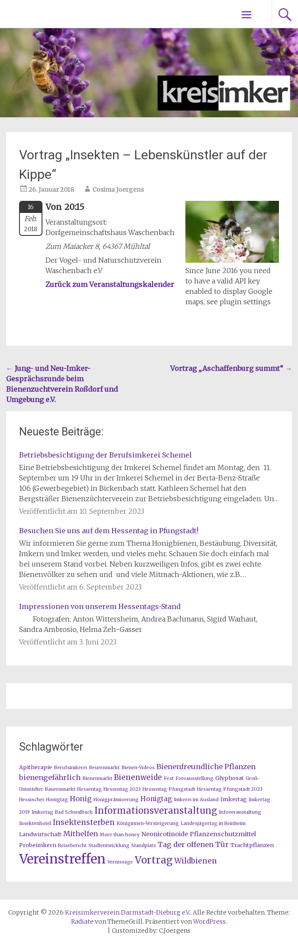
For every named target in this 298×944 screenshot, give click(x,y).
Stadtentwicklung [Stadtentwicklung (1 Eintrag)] (109, 845)
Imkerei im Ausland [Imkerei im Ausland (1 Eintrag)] (196, 799)
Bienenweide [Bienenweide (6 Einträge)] (138, 777)
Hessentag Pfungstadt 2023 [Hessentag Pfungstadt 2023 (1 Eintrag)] (229, 789)
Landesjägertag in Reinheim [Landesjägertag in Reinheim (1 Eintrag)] (213, 823)
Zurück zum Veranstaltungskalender (109, 284)
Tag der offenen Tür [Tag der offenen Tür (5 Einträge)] (193, 844)
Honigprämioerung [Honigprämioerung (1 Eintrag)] (116, 799)
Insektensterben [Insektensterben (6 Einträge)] (84, 822)
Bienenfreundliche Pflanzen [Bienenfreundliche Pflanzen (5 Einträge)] (206, 766)
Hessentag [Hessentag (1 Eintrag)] (89, 789)
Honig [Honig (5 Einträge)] (81, 798)
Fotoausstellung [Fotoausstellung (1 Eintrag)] (194, 778)
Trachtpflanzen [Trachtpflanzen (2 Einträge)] (252, 844)
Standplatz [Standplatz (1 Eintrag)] (143, 845)
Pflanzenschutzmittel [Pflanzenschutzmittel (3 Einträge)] (223, 834)
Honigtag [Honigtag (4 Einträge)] (156, 799)
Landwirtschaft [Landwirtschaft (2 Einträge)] (40, 834)
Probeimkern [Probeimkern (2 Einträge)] (37, 844)
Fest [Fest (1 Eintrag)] (169, 778)
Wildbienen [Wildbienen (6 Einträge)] (195, 861)
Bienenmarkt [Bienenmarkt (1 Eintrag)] (97, 778)
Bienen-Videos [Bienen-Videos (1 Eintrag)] (138, 767)
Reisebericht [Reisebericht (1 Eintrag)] (72, 845)
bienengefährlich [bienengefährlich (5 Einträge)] (50, 777)
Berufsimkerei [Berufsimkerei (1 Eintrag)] (70, 767)
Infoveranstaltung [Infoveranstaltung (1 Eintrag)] (240, 812)
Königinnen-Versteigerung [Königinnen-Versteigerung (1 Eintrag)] (148, 823)
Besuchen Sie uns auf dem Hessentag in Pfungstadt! (108, 530)
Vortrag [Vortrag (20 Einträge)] (153, 860)
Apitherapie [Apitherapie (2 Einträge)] (35, 767)
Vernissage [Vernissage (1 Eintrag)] (120, 862)
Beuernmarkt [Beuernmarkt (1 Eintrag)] (104, 767)
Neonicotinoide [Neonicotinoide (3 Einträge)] (164, 834)
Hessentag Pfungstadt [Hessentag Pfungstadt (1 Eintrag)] (169, 789)
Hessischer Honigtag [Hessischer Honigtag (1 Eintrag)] (43, 799)
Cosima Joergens (118, 189)
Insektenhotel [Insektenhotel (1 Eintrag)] (35, 823)
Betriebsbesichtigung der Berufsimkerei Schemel (105, 455)
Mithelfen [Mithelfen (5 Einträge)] (80, 833)
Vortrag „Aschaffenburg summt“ (231, 368)
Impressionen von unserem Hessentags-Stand (100, 606)
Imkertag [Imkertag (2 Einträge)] (233, 799)
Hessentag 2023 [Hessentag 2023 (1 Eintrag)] (122, 789)
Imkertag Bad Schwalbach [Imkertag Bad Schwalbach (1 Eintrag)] (62, 812)
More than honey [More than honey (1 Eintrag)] (119, 835)
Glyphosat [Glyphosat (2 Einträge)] (229, 777)
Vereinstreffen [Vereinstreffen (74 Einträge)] (62, 859)
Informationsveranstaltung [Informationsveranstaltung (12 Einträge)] (155, 810)
